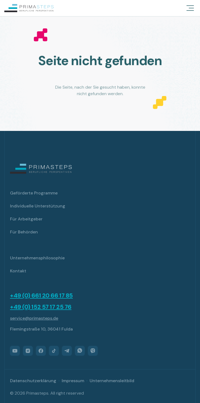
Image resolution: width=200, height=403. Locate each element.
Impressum (73, 381)
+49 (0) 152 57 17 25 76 (40, 306)
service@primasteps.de (34, 318)
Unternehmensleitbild (112, 381)
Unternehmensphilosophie (37, 258)
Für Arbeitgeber (26, 219)
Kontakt (18, 271)
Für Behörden (24, 232)
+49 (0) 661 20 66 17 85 (41, 295)
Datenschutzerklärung (33, 381)
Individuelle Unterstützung (37, 206)
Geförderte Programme (34, 193)
